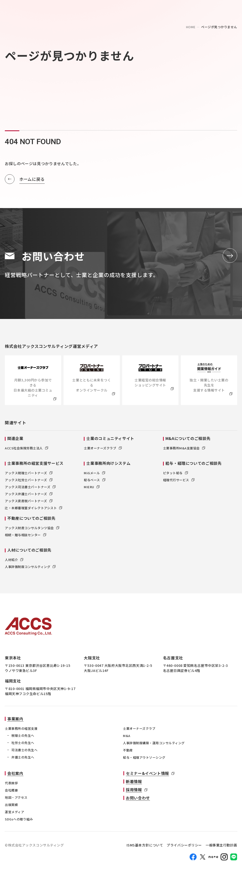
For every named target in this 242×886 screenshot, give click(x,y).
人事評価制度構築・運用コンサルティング (154, 744)
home (191, 27)
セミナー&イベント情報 (147, 775)
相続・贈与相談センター (25, 536)
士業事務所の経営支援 (21, 730)
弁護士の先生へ (22, 758)
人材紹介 (14, 561)
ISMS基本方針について (145, 846)
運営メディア (14, 813)
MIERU (92, 488)
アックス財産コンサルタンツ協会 (32, 529)
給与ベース (94, 481)
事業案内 (15, 720)
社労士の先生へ (22, 744)
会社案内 (15, 775)
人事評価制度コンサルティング (30, 568)
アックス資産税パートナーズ (28, 502)
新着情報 (134, 783)
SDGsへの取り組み (19, 820)
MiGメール (94, 474)
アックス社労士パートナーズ (28, 481)
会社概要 (11, 791)
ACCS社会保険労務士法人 (26, 449)
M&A (126, 737)
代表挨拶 (11, 784)
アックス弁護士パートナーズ (28, 495)
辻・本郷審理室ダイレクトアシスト (33, 509)
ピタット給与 (175, 474)
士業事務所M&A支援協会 (184, 449)
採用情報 (134, 791)
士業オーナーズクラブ (102, 449)
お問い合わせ (138, 799)
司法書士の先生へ (24, 751)
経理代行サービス (178, 481)
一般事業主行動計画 (221, 846)
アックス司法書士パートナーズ (30, 488)
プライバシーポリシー (184, 846)
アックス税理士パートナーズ (28, 474)
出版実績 (11, 806)
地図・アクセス (16, 799)
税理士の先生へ (22, 737)
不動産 (128, 751)
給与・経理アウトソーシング (144, 759)
